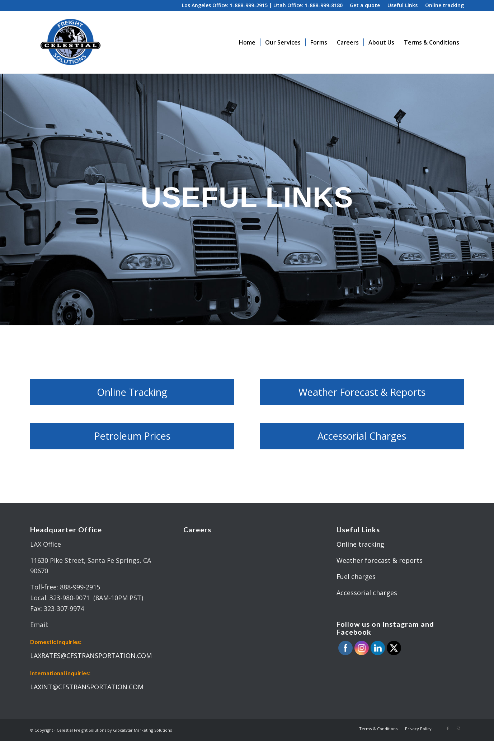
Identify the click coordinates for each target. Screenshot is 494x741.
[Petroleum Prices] (132, 436)
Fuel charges (356, 576)
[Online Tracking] (132, 392)
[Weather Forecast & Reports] (362, 392)
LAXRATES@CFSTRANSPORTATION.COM (91, 655)
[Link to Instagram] (458, 728)
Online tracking (360, 544)
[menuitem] (365, 6)
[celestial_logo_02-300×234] (70, 42)
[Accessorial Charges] (362, 436)
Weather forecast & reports (380, 560)
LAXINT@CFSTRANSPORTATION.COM (87, 686)
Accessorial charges (367, 592)
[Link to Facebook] (447, 728)
